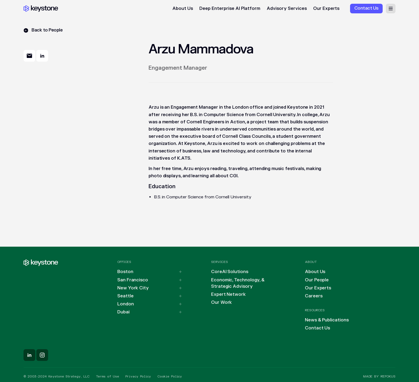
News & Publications (326, 320)
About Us (182, 8)
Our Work (221, 302)
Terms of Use (107, 376)
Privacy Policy (138, 376)
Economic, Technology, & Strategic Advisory (238, 283)
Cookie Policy (169, 376)
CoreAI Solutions (229, 271)
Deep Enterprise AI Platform (229, 8)
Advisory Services (287, 8)
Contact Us (317, 328)
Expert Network (228, 294)
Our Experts (326, 8)
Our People (317, 280)
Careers (313, 296)
